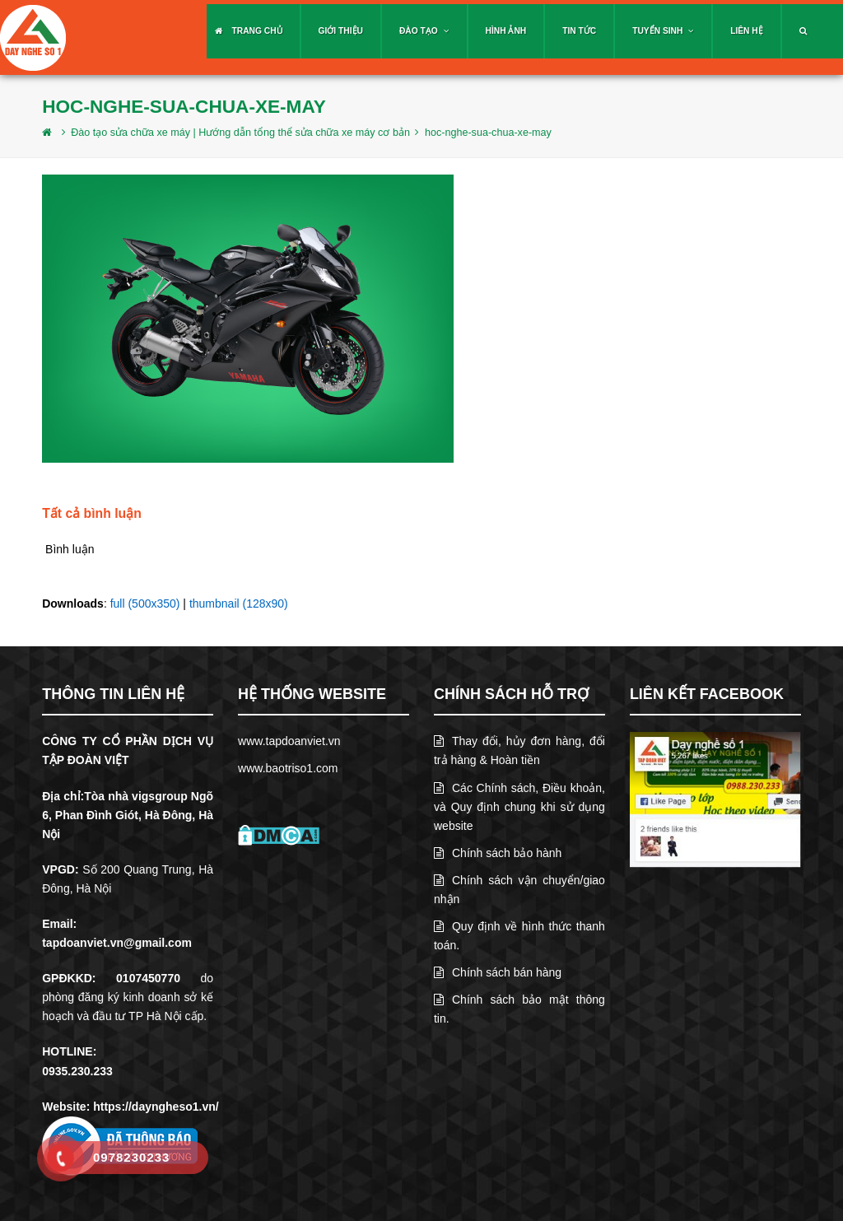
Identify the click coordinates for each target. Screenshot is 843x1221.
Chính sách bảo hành (497, 853)
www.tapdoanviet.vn (289, 741)
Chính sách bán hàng (497, 972)
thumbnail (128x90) (238, 603)
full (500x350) (145, 603)
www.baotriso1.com (288, 768)
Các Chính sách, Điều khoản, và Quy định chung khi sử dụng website (519, 806)
